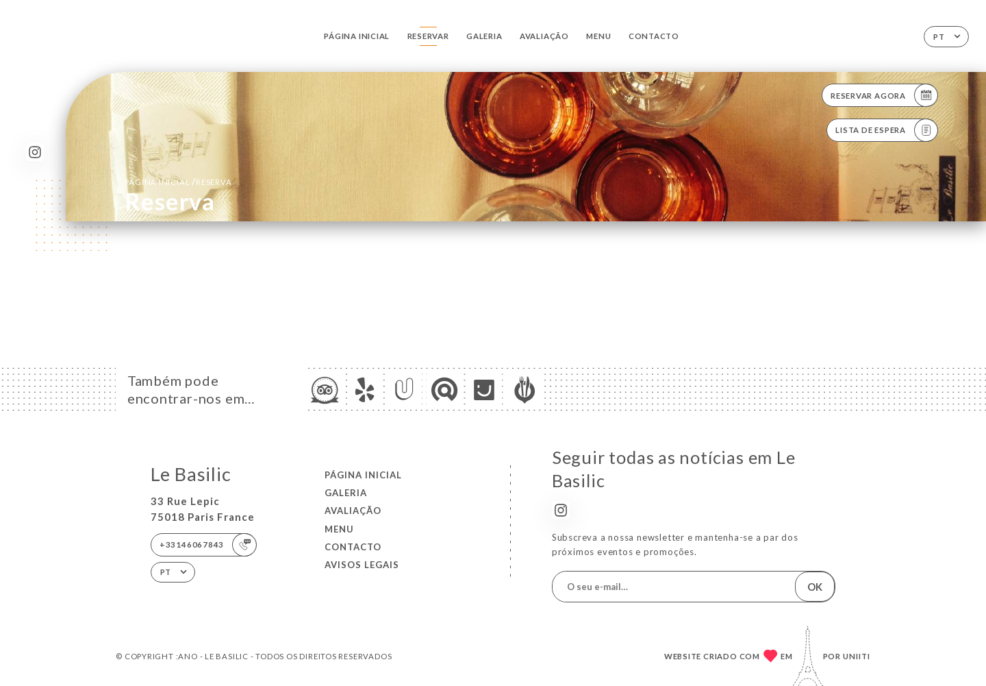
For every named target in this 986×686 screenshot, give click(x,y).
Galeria (484, 36)
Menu (598, 36)
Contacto (654, 36)
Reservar (428, 36)
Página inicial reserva (178, 181)
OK (814, 586)
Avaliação (544, 36)
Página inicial (357, 36)
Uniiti (856, 656)
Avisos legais (362, 564)
